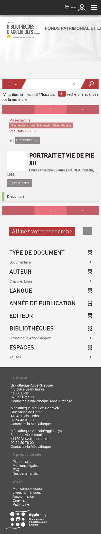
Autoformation (23, 496)
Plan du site (22, 462)
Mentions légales (25, 466)
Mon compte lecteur (28, 489)
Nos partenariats (25, 473)
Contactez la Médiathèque (31, 424)
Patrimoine (21, 504)
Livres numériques (27, 492)
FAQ (16, 470)
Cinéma (18, 500)
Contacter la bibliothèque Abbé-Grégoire (41, 401)
